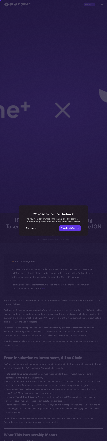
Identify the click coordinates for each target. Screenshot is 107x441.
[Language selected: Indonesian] (51, 438)
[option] (1, 436)
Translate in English (69, 228)
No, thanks (31, 228)
